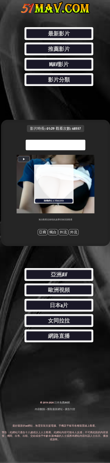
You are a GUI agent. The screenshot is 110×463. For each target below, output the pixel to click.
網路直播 (59, 336)
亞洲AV (59, 274)
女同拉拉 (59, 320)
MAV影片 (59, 64)
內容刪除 (40, 409)
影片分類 (59, 79)
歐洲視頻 (59, 290)
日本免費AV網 (62, 402)
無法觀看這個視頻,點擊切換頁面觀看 (55, 219)
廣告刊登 (70, 409)
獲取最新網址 (55, 409)
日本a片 (59, 305)
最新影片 (59, 33)
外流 (63, 232)
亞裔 (42, 232)
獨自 (53, 232)
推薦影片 (59, 49)
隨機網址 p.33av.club (54, 201)
